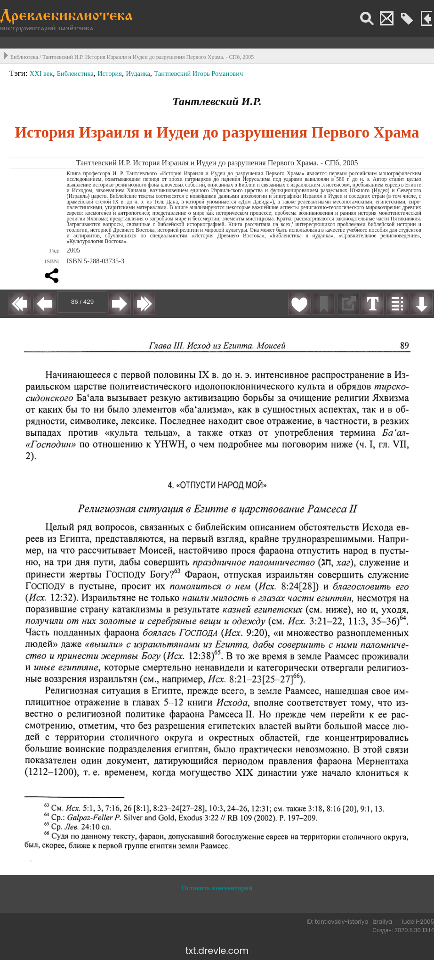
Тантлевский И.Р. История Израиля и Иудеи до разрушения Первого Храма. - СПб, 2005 (148, 57)
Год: (54, 250)
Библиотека (24, 57)
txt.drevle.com (217, 950)
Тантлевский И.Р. (217, 101)
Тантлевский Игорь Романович (198, 73)
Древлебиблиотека (66, 16)
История (109, 73)
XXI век (41, 73)
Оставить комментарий (217, 888)
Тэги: (19, 73)
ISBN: (52, 261)
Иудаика (138, 73)
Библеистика (75, 73)
